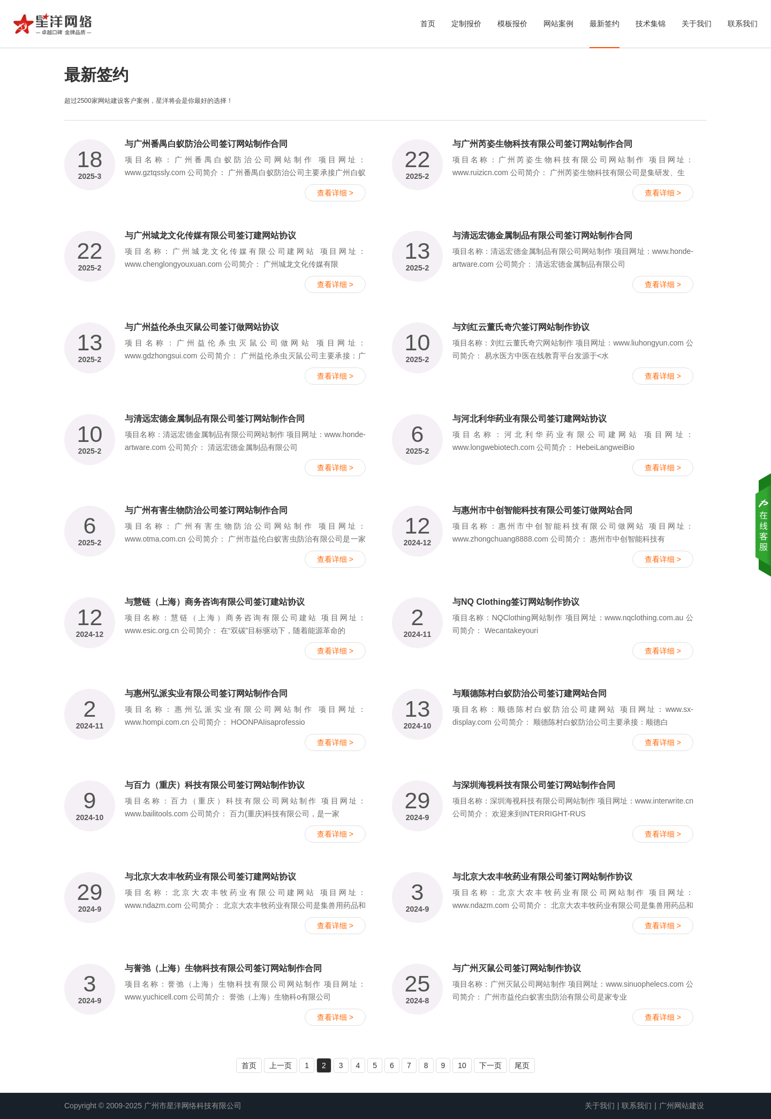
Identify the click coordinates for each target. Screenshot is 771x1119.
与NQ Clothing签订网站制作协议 (515, 601)
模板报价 (512, 23)
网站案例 (558, 23)
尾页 (522, 1065)
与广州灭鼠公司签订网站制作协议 (516, 968)
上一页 (280, 1065)
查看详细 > (335, 193)
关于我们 (697, 23)
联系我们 (743, 23)
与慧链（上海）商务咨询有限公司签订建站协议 (215, 601)
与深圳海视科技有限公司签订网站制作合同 (533, 785)
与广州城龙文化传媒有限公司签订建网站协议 (210, 235)
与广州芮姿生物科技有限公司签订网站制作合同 (542, 143)
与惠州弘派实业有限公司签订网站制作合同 (206, 693)
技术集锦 (651, 23)
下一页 (490, 1065)
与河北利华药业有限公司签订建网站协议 (529, 418)
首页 (427, 23)
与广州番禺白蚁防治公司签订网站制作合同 (206, 143)
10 (462, 1065)
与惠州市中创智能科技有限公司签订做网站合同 (542, 510)
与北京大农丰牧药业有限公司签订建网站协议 (210, 876)
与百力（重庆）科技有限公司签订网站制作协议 (215, 785)
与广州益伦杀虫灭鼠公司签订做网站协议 (202, 327)
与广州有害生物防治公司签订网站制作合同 (206, 510)
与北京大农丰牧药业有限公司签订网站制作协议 (542, 876)
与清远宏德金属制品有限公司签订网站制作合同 (542, 235)
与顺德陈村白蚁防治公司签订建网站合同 (529, 693)
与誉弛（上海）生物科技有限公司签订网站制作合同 (223, 968)
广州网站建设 (681, 1105)
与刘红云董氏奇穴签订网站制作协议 (520, 327)
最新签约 (604, 23)
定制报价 (466, 23)
